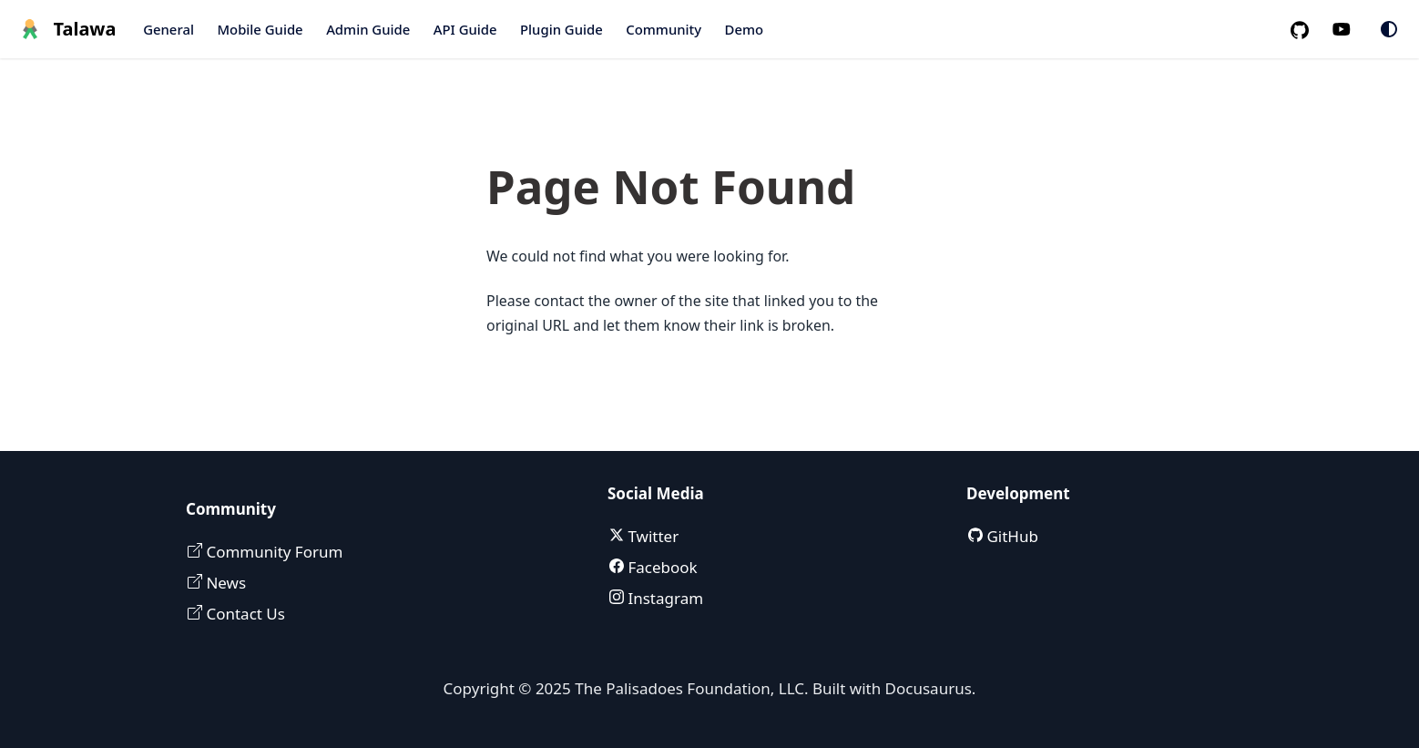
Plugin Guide (561, 29)
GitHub (1010, 536)
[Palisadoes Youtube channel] (1351, 29)
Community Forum (272, 551)
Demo (744, 29)
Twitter (651, 536)
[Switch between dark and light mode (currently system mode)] (1388, 29)
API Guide (465, 29)
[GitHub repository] (1307, 29)
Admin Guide (368, 29)
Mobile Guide (259, 29)
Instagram (663, 598)
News (224, 582)
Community (663, 29)
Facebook (661, 567)
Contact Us (243, 613)
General (168, 29)
